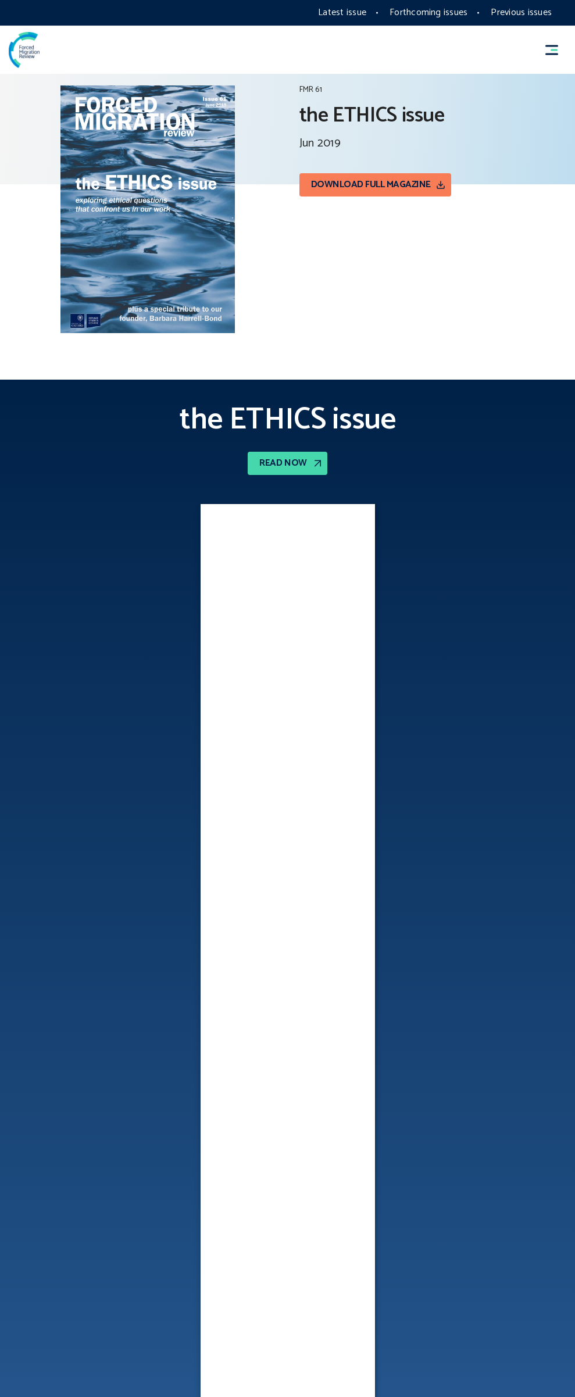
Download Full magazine (371, 184)
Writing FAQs (323, 1224)
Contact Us (32, 1224)
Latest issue (342, 12)
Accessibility (35, 1187)
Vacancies (29, 1261)
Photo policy (325, 1187)
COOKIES (25, 1298)
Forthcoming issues (428, 12)
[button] (557, 50)
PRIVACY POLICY (326, 1151)
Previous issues (521, 12)
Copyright (30, 1151)
